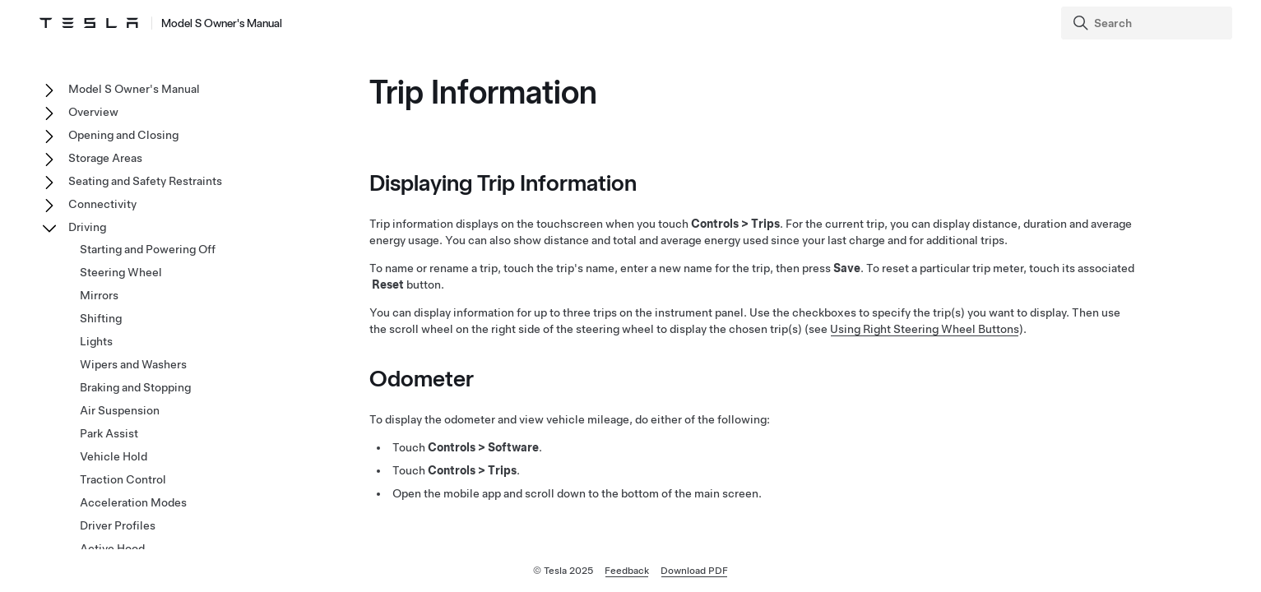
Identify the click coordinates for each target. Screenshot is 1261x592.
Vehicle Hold (113, 456)
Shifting (101, 318)
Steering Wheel (121, 272)
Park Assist (109, 433)
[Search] (1148, 23)
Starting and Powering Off (148, 249)
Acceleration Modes (133, 502)
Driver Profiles (117, 525)
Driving (87, 227)
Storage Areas (105, 157)
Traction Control (123, 479)
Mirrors (99, 295)
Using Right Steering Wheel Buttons (924, 328)
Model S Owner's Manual (134, 88)
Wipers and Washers (133, 364)
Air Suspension (120, 410)
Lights (96, 341)
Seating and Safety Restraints (145, 180)
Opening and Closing (123, 134)
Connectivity (102, 203)
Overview (93, 111)
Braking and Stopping (135, 387)
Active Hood (112, 548)
